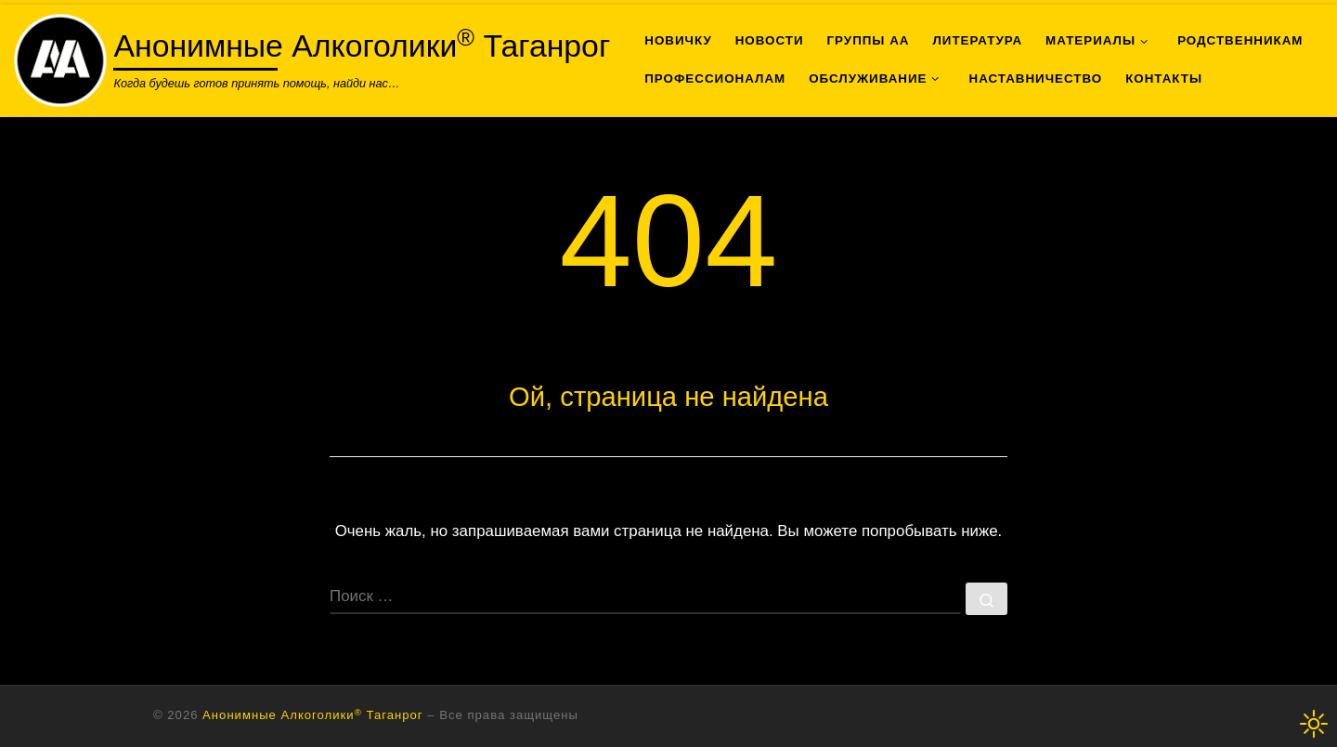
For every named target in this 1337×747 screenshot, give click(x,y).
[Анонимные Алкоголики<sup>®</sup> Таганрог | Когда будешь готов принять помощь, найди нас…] (60, 57)
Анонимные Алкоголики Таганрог (312, 715)
